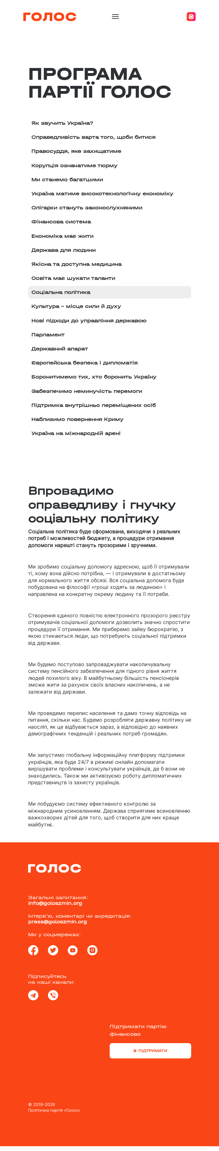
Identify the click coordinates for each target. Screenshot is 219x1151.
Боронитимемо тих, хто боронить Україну (93, 377)
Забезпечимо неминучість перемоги (86, 391)
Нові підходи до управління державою (88, 321)
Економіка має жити (62, 236)
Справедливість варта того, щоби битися (93, 137)
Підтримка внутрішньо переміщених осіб (93, 405)
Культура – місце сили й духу (76, 306)
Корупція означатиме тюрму (74, 165)
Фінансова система (61, 222)
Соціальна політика (60, 292)
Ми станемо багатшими (67, 180)
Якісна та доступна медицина (76, 264)
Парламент (48, 335)
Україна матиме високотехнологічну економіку (102, 194)
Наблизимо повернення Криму (77, 419)
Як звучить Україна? (62, 123)
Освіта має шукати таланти (73, 278)
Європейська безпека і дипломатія (84, 363)
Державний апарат (59, 349)
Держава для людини (63, 250)
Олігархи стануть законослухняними (86, 208)
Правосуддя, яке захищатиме (76, 151)
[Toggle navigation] (115, 16)
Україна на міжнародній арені (76, 433)
